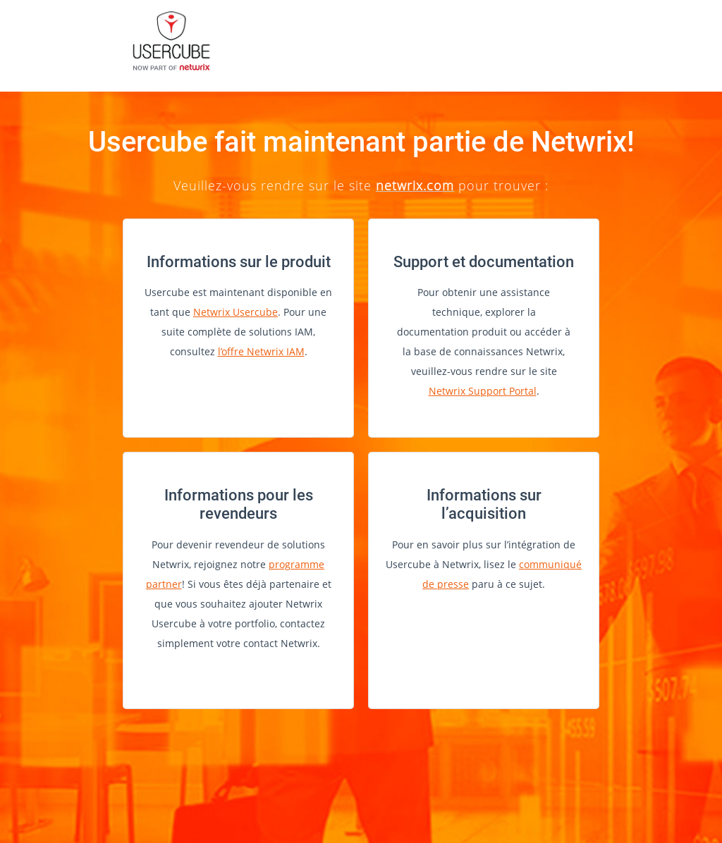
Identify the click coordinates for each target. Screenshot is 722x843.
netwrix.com (415, 185)
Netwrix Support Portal (483, 391)
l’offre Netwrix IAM (261, 351)
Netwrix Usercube (235, 312)
